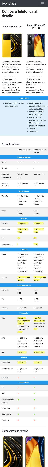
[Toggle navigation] (42, 3)
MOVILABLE (9, 3)
